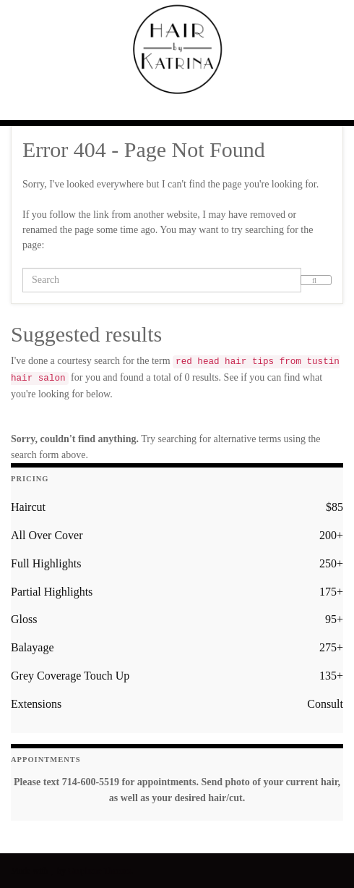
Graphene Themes (99, 871)
